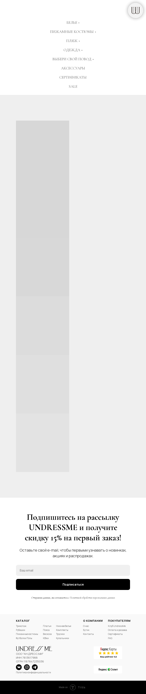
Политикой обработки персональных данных (92, 597)
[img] (135, 10)
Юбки (46, 638)
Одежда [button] (71, 50)
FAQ (110, 638)
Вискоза (47, 634)
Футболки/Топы (24, 638)
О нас (86, 626)
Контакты (88, 634)
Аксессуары (73, 68)
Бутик (86, 630)
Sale (73, 86)
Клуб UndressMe (117, 626)
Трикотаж (21, 626)
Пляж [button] (72, 41)
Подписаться (73, 584)
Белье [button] (72, 22)
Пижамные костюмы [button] (72, 31)
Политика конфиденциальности (33, 672)
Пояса (46, 630)
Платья (47, 626)
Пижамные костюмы (27, 634)
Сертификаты (73, 77)
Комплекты (62, 630)
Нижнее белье (63, 626)
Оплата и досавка (117, 630)
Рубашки (20, 630)
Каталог (23, 620)
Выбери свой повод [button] (71, 59)
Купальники (62, 638)
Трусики (60, 634)
